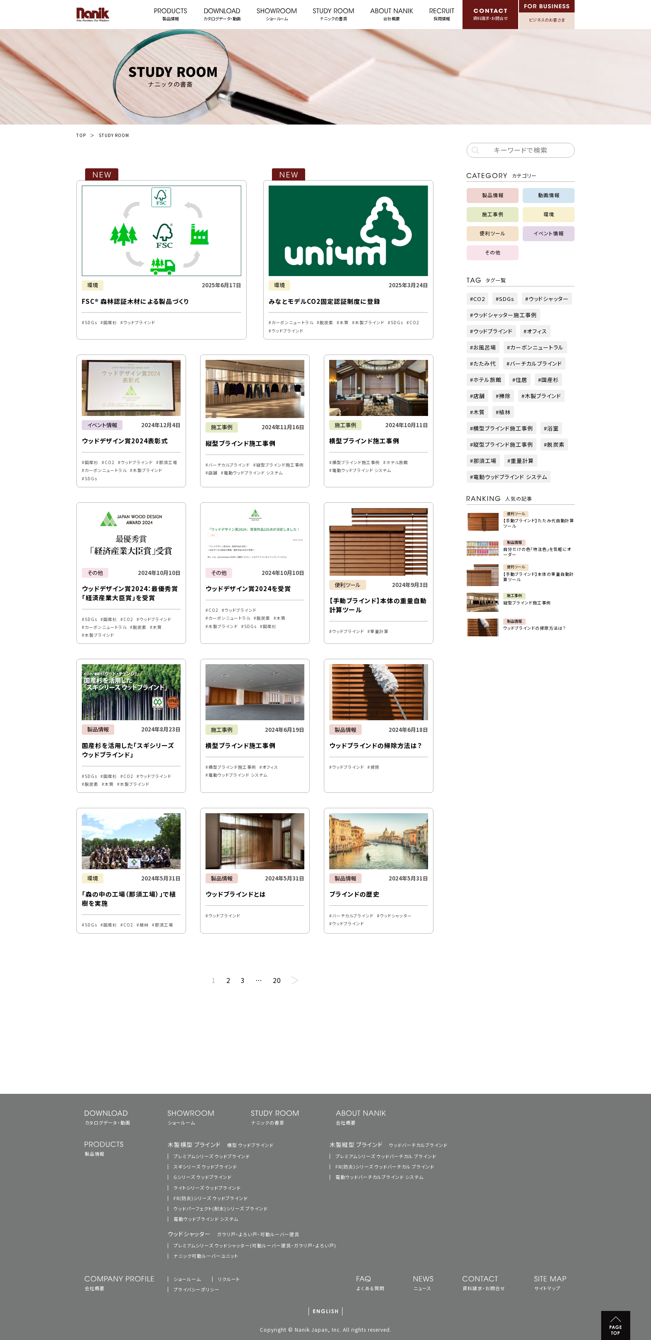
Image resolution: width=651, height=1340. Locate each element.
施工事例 (221, 427)
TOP (81, 135)
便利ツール (348, 585)
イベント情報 (102, 425)
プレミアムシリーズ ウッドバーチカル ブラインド (385, 1156)
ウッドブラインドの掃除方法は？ (375, 745)
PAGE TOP (615, 1325)
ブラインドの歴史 (354, 894)
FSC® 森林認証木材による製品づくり (135, 301)
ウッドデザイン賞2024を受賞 (248, 588)
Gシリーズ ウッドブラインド (203, 1177)
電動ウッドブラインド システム (206, 1218)
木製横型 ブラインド (221, 1144)
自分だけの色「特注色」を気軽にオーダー (537, 552)
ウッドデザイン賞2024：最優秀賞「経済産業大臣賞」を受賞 (130, 593)
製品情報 (98, 729)
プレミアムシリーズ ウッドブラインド (212, 1156)
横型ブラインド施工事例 (364, 440)
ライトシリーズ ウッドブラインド (207, 1187)
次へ (294, 980)
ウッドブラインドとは (236, 894)
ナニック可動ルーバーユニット (206, 1255)
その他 (95, 573)
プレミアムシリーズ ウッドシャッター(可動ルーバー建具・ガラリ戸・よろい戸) (255, 1245)
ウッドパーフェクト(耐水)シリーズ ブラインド (221, 1208)
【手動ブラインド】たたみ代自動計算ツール (538, 523)
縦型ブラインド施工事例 (241, 443)
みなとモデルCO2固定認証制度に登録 (324, 301)
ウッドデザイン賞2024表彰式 (125, 440)
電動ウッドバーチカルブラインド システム (379, 1177)
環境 (92, 285)
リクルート (229, 1279)
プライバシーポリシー (197, 1289)
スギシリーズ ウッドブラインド (205, 1166)
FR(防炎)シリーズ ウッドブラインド (211, 1198)
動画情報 (549, 194)
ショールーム (187, 1279)
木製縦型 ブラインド (389, 1144)
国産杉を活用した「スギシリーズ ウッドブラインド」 (128, 750)
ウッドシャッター (233, 1234)
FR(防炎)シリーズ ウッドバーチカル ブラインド (384, 1166)
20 (277, 980)
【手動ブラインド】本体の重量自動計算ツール (538, 576)
